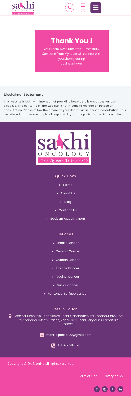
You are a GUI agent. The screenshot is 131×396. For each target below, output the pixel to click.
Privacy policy (113, 376)
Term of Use (87, 376)
